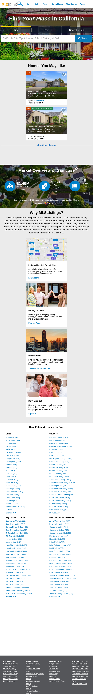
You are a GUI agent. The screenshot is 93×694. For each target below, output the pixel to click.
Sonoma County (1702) (58, 507)
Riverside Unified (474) (15, 572)
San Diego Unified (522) (15, 578)
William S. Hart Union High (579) (19, 593)
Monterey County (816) (58, 467)
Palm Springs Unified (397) (16, 563)
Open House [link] (57, 4)
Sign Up (32, 413)
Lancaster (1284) (12, 455)
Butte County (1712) (57, 440)
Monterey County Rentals (35, 674)
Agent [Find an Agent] (82, 4)
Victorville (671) (12, 510)
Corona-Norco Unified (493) (17, 527)
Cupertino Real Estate (80, 674)
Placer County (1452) (57, 474)
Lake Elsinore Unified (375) (60, 545)
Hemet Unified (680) (14, 539)
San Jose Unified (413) (58, 584)
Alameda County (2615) (58, 437)
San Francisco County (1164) (61, 489)
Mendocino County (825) (59, 461)
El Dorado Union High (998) (17, 533)
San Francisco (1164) (14, 492)
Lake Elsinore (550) (13, 452)
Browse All (11, 513)
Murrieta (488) (11, 467)
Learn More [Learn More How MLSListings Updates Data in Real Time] (33, 278)
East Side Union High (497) (17, 530)
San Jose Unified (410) (15, 581)
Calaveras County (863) (58, 443)
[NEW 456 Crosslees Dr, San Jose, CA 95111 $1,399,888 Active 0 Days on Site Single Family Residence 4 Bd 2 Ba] (46, 85)
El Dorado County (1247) (59, 449)
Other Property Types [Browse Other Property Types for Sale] (57, 681)
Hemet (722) (11, 446)
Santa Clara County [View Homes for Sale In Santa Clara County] (10, 664)
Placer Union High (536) (15, 566)
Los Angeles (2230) (13, 461)
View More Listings (46, 145)
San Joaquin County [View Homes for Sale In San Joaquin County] (10, 674)
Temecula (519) (12, 504)
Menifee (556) (11, 464)
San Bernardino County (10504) (62, 483)
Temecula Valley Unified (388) (17, 587)
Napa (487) (10, 470)
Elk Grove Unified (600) (58, 536)
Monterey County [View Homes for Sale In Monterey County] (9, 669)
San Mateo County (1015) (59, 498)
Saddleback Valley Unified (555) (18, 575)
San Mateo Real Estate (80, 676)
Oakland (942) (11, 474)
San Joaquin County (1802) (60, 492)
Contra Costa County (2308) (60, 446)
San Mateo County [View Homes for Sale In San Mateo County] (10, 671)
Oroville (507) (11, 477)
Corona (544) (11, 443)
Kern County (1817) (57, 452)
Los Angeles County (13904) (60, 458)
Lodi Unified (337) (56, 548)
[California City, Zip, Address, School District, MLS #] (38, 38)
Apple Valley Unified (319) (59, 521)
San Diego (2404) (13, 489)
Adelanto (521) (11, 437)
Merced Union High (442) (16, 554)
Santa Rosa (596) (13, 498)
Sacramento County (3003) (60, 480)
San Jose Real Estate (79, 664)
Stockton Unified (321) (58, 590)
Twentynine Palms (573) (15, 507)
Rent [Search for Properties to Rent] (46, 30)
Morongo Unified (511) (15, 557)
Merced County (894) (57, 464)
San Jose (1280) (12, 495)
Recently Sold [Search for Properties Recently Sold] (76, 30)
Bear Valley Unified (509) (16, 521)
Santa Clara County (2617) (60, 501)
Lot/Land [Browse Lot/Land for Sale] (52, 676)
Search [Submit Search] (83, 38)
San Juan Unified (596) (15, 584)
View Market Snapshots (39, 368)
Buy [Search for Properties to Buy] (16, 30)
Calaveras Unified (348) (58, 527)
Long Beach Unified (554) (16, 548)
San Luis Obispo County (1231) (61, 495)
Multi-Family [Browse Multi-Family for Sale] (53, 674)
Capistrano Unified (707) (15, 524)
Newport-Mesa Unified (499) (17, 560)
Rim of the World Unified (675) (18, 569)
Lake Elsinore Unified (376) (16, 545)
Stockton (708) (11, 501)
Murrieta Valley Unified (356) (60, 560)
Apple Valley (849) (13, 440)
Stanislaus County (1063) (59, 510)
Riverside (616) (12, 483)
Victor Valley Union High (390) (18, 590)
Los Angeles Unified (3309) (16, 551)
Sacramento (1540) (13, 486)
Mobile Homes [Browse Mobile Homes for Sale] (54, 679)
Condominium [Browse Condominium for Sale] (54, 671)
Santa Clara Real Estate (80, 666)
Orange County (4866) (58, 470)
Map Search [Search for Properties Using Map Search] (71, 4)
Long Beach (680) (13, 458)
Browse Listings (9, 681)
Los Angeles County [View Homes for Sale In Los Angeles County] (10, 679)
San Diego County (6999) (59, 486)
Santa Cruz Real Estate (80, 671)
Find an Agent (34, 323)
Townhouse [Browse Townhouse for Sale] (53, 669)
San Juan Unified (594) (58, 587)
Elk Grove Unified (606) (15, 536)
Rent (45, 4)
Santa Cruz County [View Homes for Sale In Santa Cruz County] (10, 666)
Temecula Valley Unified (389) (61, 593)
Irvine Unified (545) (13, 542)
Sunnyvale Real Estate (80, 669)
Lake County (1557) (57, 455)
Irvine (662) (10, 449)
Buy (28, 4)
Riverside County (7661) (59, 477)
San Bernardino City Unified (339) (62, 578)
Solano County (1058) (58, 504)
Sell (36, 4)
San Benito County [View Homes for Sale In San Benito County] (10, 676)
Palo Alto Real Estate (79, 684)
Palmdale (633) (12, 480)
